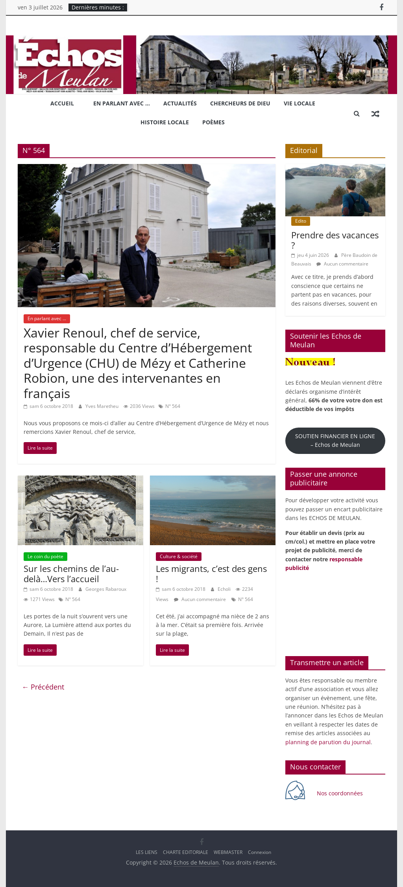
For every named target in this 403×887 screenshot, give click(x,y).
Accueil (62, 103)
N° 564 (172, 406)
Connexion (259, 852)
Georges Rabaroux (105, 589)
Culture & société (179, 556)
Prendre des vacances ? (335, 240)
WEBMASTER (228, 852)
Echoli (225, 589)
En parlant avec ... (47, 318)
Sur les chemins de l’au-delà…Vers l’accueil (71, 573)
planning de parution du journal (328, 742)
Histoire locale (164, 122)
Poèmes (213, 122)
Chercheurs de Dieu (240, 103)
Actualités (180, 103)
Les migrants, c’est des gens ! (211, 573)
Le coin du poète (45, 556)
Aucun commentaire (200, 599)
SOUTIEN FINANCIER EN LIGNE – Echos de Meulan (335, 440)
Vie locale (299, 103)
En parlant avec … (121, 103)
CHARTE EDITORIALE (185, 852)
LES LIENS (146, 852)
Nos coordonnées (340, 793)
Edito (300, 221)
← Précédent (43, 687)
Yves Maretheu (102, 406)
